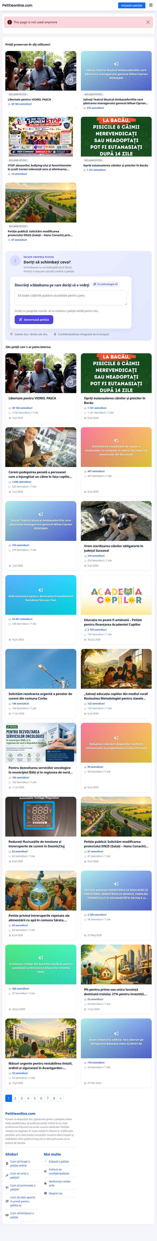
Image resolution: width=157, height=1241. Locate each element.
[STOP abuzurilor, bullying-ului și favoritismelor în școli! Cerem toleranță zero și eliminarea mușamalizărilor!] (40, 147)
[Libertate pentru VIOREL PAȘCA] (40, 80)
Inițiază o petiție (131, 5)
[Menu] (151, 5)
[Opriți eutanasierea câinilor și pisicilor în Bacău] (116, 145)
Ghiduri (11, 1154)
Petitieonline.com (17, 5)
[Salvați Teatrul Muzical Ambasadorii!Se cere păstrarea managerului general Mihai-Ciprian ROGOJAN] (116, 81)
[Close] (148, 22)
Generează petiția (34, 319)
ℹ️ (102, 94)
